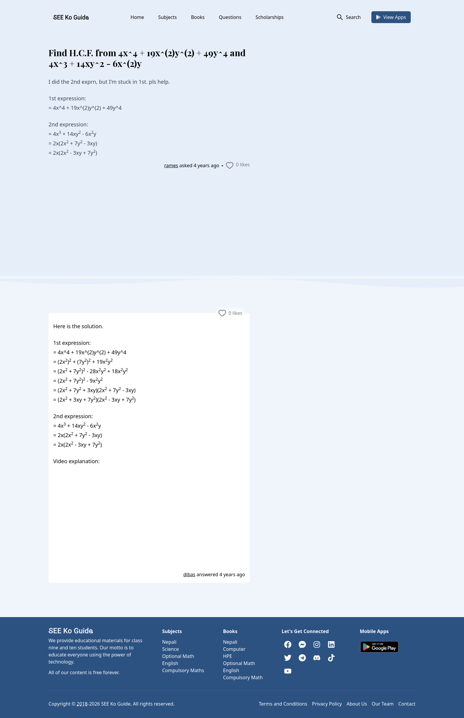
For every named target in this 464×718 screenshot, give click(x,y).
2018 (82, 704)
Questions (230, 17)
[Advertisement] (232, 234)
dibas (189, 574)
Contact (406, 704)
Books (197, 17)
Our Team (383, 704)
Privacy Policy (327, 704)
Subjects (167, 17)
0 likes (237, 165)
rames (171, 165)
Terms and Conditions (283, 704)
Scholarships (270, 17)
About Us (357, 704)
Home (137, 17)
